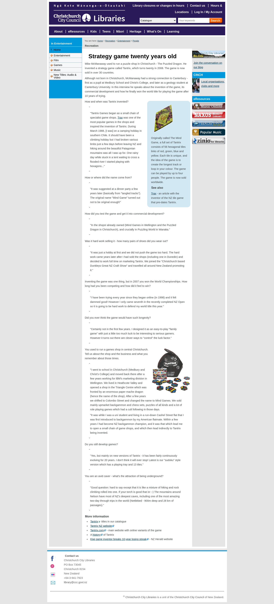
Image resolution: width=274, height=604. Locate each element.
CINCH (198, 74)
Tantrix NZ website (101, 525)
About (58, 31)
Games (58, 65)
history (96, 534)
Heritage (135, 31)
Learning (173, 31)
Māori (120, 31)
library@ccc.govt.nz (75, 582)
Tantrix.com (97, 530)
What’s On (154, 31)
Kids (93, 31)
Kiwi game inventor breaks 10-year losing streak (118, 539)
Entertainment (123, 41)
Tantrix (94, 521)
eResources (76, 31)
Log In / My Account (208, 12)
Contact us (197, 5)
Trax (153, 193)
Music (57, 70)
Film (56, 60)
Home (100, 41)
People (136, 41)
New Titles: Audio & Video (65, 76)
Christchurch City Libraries (141, 597)
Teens (106, 31)
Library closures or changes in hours (158, 5)
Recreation (110, 41)
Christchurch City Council (189, 597)
